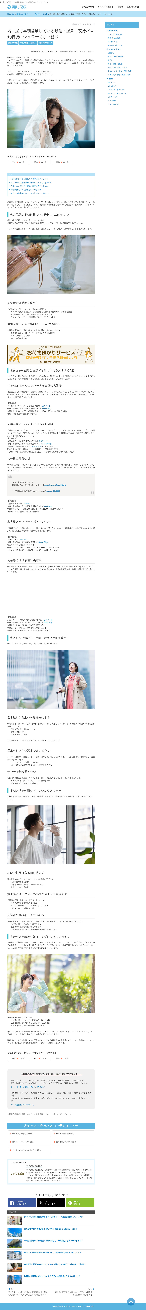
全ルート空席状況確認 (64, 1134)
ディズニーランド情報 (116, 56)
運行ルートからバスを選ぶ (22, 1142)
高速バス (10, 14)
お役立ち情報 (88, 7)
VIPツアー (111, 82)
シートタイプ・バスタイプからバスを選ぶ (28, 1087)
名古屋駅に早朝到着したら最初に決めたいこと (29, 179)
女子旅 (110, 60)
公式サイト (46, 406)
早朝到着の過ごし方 (45, 43)
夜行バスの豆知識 (114, 38)
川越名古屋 (62, 162)
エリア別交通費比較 (115, 34)
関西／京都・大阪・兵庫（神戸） (119, 75)
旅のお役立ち (112, 42)
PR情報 (120, 7)
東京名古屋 (18, 162)
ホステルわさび (113, 104)
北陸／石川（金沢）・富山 (117, 67)
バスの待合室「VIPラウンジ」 (23, 1105)
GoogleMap (45, 408)
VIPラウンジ (112, 97)
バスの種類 (112, 101)
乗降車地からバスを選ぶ (65, 1142)
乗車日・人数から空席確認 (22, 1134)
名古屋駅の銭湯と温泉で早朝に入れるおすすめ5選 (31, 183)
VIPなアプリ (112, 86)
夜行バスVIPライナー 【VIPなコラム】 (32, 14)
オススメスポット (106, 7)
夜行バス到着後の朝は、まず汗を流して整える (29, 193)
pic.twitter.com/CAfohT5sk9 (55, 485)
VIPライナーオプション (116, 90)
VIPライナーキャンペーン (117, 93)
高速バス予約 (133, 7)
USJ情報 (111, 53)
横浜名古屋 (40, 162)
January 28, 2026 (53, 491)
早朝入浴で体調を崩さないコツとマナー (27, 190)
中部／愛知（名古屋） (28, 43)
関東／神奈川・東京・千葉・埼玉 (119, 71)
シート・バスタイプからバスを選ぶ (25, 1150)
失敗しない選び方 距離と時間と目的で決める (29, 186)
